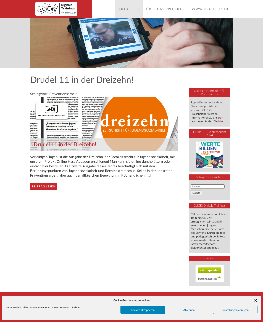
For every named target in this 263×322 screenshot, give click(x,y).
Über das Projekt (165, 9)
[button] (255, 300)
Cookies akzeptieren (143, 309)
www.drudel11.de (210, 9)
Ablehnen (188, 309)
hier (220, 121)
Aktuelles (129, 9)
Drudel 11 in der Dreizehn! (65, 144)
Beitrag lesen (43, 186)
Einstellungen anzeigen (235, 309)
